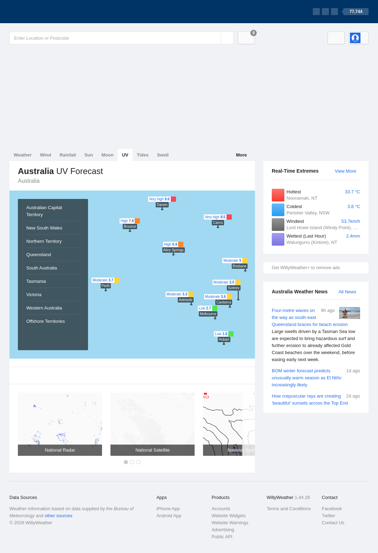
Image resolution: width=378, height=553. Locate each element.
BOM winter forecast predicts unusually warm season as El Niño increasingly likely (316, 377)
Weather (23, 155)
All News (347, 291)
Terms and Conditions (289, 508)
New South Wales (44, 228)
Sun (89, 155)
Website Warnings (229, 522)
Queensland (38, 254)
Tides (143, 155)
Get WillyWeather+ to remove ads (306, 267)
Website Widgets (228, 515)
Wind (45, 155)
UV (125, 155)
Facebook (332, 508)
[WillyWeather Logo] (42, 11)
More (241, 155)
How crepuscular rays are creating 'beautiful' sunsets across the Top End (316, 399)
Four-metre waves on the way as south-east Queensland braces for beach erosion (316, 335)
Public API (221, 536)
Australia (29, 181)
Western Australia (44, 308)
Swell (163, 155)
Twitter (328, 515)
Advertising (222, 529)
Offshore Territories (45, 321)
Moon (107, 155)
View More (345, 171)
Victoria (33, 294)
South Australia (41, 268)
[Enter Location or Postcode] (121, 38)
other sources (58, 515)
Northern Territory (44, 241)
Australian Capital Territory (44, 211)
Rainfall (68, 155)
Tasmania (36, 281)
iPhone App (168, 508)
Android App (168, 515)
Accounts (220, 508)
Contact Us (333, 522)
